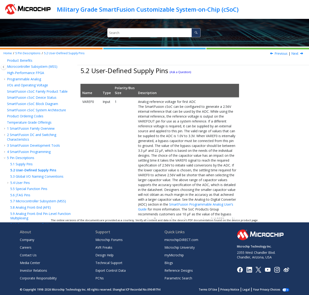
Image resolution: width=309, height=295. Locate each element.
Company (27, 239)
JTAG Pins (20, 163)
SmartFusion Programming (29, 120)
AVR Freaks (103, 247)
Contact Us (28, 255)
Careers (25, 247)
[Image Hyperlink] (268, 269)
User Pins (20, 151)
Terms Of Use (208, 290)
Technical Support (108, 263)
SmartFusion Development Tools (33, 114)
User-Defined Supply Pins (64, 53)
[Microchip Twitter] (258, 269)
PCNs (99, 278)
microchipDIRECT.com (181, 239)
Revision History (20, 199)
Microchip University (179, 247)
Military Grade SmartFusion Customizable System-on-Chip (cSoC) (148, 9)
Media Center (30, 263)
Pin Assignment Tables (31, 193)
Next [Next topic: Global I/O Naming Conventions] (295, 53)
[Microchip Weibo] (286, 269)
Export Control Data (110, 270)
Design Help (104, 255)
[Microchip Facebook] (240, 269)
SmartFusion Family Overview (31, 97)
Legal (246, 290)
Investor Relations (33, 270)
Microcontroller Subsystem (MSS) (38, 169)
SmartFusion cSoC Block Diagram (32, 72)
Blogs (168, 263)
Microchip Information (24, 211)
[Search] (196, 32)
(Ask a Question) (180, 72)
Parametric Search (178, 278)
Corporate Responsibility (38, 278)
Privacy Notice (229, 290)
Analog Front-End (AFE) (30, 176)
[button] (5, 72)
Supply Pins (21, 132)
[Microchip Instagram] (277, 269)
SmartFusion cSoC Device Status (31, 66)
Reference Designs (178, 270)
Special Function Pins (28, 157)
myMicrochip (174, 255)
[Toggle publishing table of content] (3, 66)
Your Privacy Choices (266, 290)
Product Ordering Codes (25, 84)
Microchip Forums (109, 239)
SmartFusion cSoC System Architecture (36, 78)
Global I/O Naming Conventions (36, 145)
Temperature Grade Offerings (29, 91)
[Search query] (154, 32)
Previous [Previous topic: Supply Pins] (281, 53)
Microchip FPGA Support (25, 205)
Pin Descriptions (28, 53)
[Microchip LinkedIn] (249, 269)
